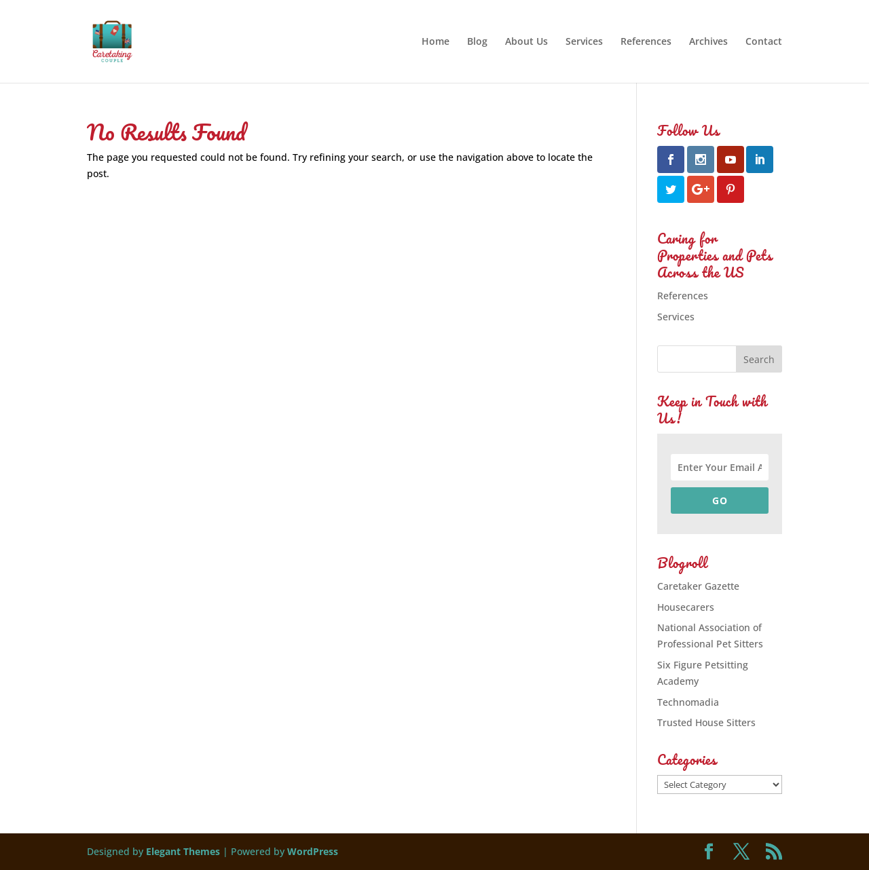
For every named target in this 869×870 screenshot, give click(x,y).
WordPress (312, 851)
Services (584, 42)
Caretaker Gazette (698, 586)
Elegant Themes (183, 851)
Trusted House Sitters (706, 722)
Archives (708, 42)
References (646, 42)
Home (435, 42)
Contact (763, 42)
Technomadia (688, 702)
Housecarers (685, 607)
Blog (477, 42)
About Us (526, 42)
